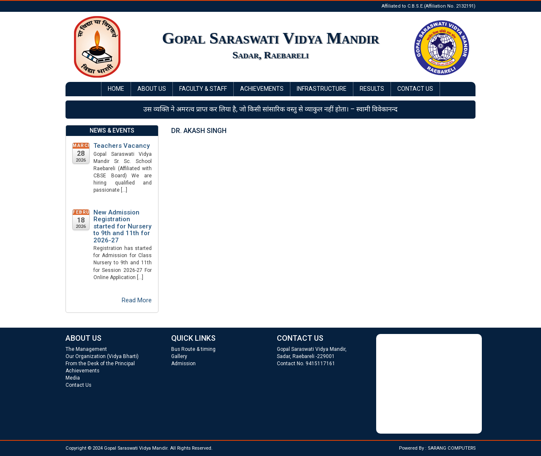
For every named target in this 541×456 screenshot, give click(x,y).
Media (73, 378)
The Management (86, 349)
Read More (137, 300)
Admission (183, 363)
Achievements (262, 88)
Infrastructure (322, 88)
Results (372, 88)
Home (116, 88)
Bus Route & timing (193, 349)
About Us (151, 88)
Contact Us (415, 88)
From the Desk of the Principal (100, 363)
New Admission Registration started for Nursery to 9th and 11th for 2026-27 (122, 226)
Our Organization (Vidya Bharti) (102, 356)
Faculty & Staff (203, 88)
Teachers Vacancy (121, 145)
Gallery (179, 356)
